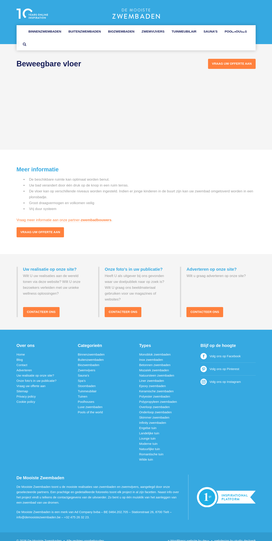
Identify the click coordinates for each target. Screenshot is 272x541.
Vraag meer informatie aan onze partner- (49, 212)
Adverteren (24, 362)
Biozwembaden (121, 31)
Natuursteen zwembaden (156, 367)
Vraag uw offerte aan (41, 224)
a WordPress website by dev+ (189, 532)
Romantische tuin (151, 446)
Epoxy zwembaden (152, 378)
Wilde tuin (146, 451)
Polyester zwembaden (154, 388)
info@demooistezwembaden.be (39, 509)
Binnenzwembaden (45, 31)
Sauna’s (211, 31)
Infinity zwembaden (152, 414)
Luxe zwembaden (90, 399)
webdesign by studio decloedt (235, 532)
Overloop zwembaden (154, 399)
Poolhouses (236, 31)
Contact (22, 357)
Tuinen (82, 388)
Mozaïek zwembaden (154, 362)
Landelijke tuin (149, 425)
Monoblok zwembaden (155, 346)
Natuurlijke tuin (149, 441)
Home (21, 346)
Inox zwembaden (151, 351)
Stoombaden (87, 378)
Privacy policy (26, 388)
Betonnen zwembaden (154, 357)
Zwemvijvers (153, 31)
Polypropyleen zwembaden (158, 393)
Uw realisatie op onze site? (35, 367)
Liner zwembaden (151, 372)
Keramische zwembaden (156, 383)
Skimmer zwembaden (154, 409)
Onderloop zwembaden (155, 404)
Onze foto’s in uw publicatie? (37, 372)
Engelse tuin (148, 420)
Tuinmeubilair (184, 31)
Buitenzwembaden (84, 31)
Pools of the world (90, 404)
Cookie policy (26, 393)
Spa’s (82, 372)
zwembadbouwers (96, 212)
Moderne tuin (148, 435)
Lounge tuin (147, 430)
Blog (20, 351)
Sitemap (22, 383)
